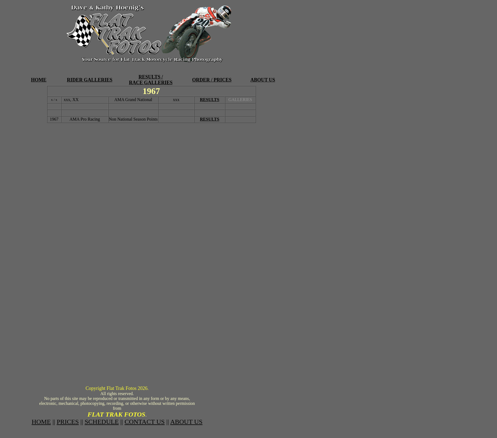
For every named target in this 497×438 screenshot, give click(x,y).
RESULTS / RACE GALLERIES (151, 79)
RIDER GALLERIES (89, 80)
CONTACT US (145, 421)
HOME (38, 80)
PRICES (68, 421)
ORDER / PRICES (211, 80)
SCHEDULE (102, 421)
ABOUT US (262, 80)
